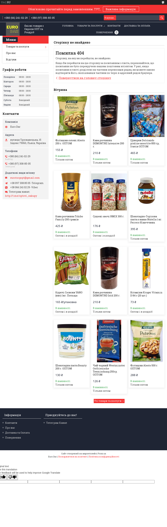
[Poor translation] (12, 477)
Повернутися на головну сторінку (85, 78)
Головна (68, 25)
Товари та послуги (89, 25)
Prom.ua (102, 453)
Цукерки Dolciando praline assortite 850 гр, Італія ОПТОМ (144, 143)
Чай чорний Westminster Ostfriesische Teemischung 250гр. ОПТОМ (109, 370)
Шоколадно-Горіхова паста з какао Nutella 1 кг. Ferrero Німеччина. (146, 219)
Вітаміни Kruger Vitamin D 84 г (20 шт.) (146, 294)
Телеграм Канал (56, 422)
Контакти (114, 25)
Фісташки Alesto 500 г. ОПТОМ (144, 367)
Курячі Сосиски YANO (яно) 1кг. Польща (68, 294)
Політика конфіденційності (104, 456)
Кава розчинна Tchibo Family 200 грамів (69, 218)
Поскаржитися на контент (72, 456)
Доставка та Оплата (137, 25)
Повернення (104, 32)
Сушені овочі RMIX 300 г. (108, 216)
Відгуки (11, 59)
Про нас (11, 53)
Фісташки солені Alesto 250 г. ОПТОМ (70, 142)
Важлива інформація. (121, 9)
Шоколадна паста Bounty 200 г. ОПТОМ (71, 367)
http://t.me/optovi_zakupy (21, 195)
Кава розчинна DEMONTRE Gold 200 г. (106, 294)
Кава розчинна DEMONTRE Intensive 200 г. (108, 143)
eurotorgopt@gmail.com (25, 177)
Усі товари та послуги (108, 400)
